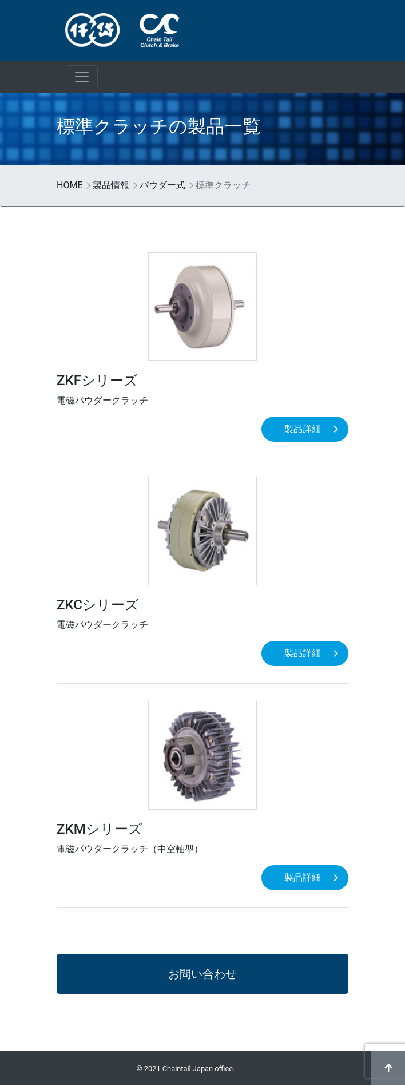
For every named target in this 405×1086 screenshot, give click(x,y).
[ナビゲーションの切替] (82, 76)
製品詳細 (302, 428)
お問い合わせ (202, 974)
